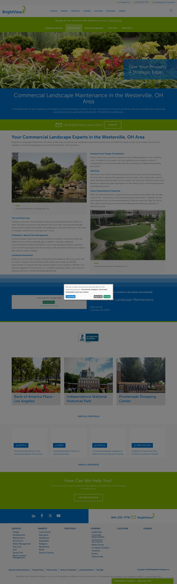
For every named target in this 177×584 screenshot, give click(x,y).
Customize (70, 297)
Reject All (98, 297)
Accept (107, 297)
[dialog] (88, 292)
